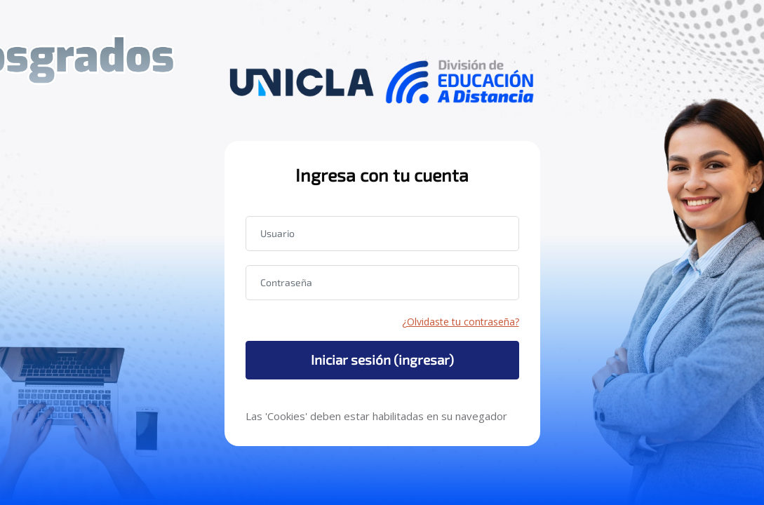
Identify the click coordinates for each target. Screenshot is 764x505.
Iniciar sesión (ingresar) (382, 359)
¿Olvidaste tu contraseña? (460, 321)
